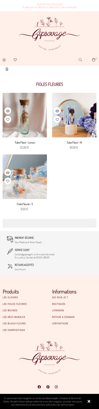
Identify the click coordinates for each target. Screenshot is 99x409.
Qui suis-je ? (60, 297)
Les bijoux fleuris (14, 323)
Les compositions (14, 330)
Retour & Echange (63, 317)
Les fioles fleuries (15, 304)
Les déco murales (14, 317)
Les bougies (10, 310)
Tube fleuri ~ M (74, 142)
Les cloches (10, 297)
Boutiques (58, 304)
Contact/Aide (60, 323)
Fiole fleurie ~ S (25, 204)
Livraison (58, 310)
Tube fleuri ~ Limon (25, 142)
